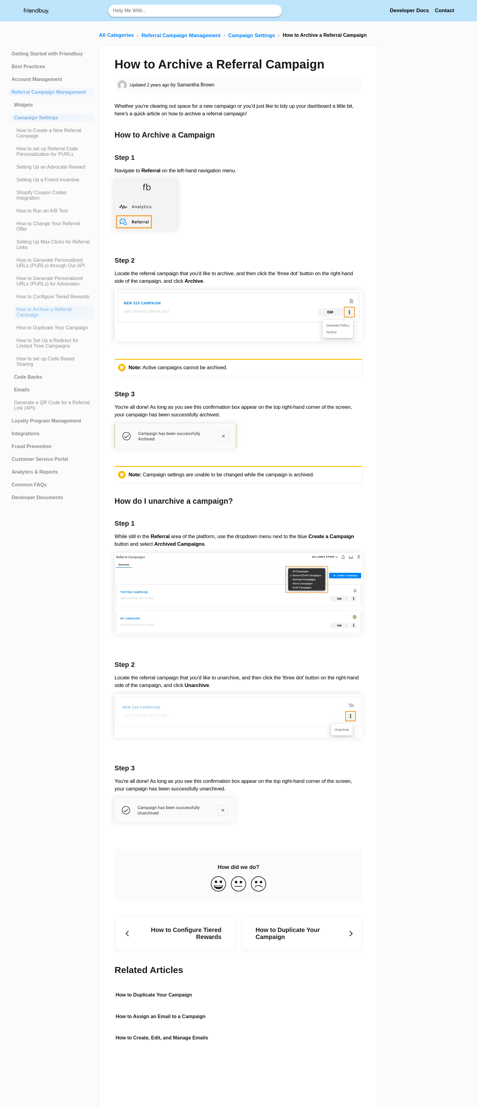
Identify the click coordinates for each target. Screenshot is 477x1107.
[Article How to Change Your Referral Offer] (51, 226)
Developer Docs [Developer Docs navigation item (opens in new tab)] (410, 10)
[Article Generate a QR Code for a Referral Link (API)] (51, 405)
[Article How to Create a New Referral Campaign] (51, 133)
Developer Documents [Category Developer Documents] (37, 497)
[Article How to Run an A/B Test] (51, 211)
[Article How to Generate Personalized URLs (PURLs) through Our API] (51, 263)
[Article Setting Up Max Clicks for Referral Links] (51, 244)
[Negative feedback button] (258, 884)
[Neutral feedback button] (238, 884)
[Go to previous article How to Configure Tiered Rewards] (175, 933)
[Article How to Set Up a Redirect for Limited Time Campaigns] (51, 343)
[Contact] (444, 10)
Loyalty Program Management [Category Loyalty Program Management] (46, 420)
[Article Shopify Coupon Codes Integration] (51, 195)
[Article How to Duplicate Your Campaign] (51, 328)
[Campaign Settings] (252, 35)
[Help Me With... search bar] (195, 11)
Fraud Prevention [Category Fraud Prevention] (32, 446)
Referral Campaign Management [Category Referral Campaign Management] (49, 92)
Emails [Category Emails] (22, 389)
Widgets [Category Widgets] (23, 104)
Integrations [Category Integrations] (26, 433)
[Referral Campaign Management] (181, 35)
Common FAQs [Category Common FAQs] (29, 484)
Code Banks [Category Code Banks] (28, 377)
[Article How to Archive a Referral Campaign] (51, 312)
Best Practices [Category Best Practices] (28, 66)
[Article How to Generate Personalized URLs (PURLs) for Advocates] (51, 281)
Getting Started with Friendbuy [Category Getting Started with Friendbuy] (47, 53)
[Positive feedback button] (218, 884)
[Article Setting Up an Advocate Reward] (51, 167)
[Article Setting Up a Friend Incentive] (51, 180)
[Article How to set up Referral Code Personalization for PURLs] (51, 151)
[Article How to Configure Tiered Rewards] (51, 297)
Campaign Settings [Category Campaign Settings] (36, 117)
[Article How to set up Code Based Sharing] (51, 361)
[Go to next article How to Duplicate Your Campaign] (302, 933)
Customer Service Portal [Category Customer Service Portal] (40, 459)
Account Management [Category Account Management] (37, 79)
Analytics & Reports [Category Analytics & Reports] (35, 472)
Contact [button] (444, 10)
